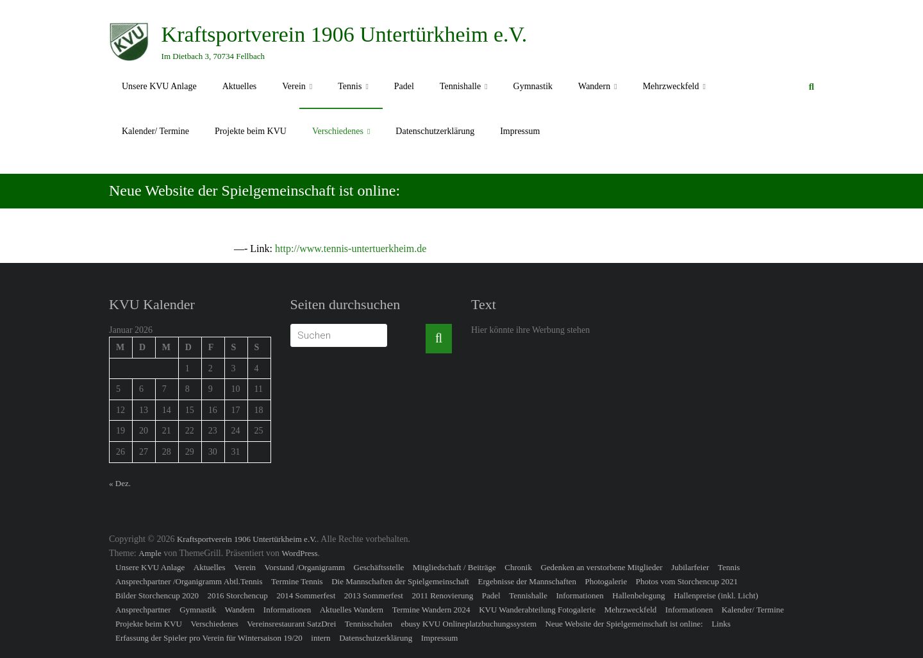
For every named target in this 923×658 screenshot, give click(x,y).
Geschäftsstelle (379, 567)
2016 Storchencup (237, 595)
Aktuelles (239, 86)
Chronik (518, 567)
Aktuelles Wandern (351, 609)
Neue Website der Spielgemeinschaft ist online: (624, 623)
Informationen (579, 595)
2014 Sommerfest (305, 595)
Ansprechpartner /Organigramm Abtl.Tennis (189, 581)
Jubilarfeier (690, 567)
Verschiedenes (337, 131)
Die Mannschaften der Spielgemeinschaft (400, 581)
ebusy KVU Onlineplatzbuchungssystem (469, 623)
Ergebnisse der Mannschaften (527, 581)
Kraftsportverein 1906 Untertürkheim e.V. (345, 34)
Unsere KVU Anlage (159, 86)
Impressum (520, 131)
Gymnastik (533, 86)
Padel (404, 86)
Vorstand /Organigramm (305, 567)
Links (721, 623)
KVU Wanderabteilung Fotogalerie (537, 609)
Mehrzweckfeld (671, 86)
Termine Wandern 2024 (431, 609)
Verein (294, 86)
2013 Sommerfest (373, 595)
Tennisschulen (368, 623)
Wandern (594, 86)
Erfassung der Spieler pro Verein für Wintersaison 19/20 (209, 638)
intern (320, 638)
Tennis (350, 86)
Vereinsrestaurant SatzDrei (291, 623)
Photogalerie (606, 581)
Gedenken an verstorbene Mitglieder (601, 567)
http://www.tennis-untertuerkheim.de (350, 248)
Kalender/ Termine (155, 131)
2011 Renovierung (442, 595)
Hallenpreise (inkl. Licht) (716, 595)
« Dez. (120, 483)
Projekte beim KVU (251, 131)
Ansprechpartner (143, 609)
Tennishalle (460, 86)
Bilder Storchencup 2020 (157, 595)
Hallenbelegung (638, 595)
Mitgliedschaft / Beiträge (454, 567)
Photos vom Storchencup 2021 (687, 581)
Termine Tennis (297, 581)
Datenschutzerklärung (434, 131)
